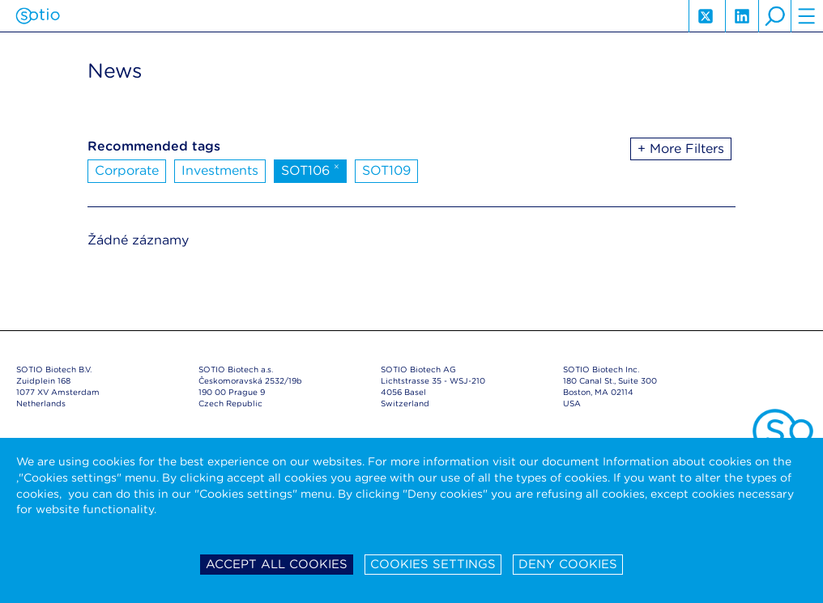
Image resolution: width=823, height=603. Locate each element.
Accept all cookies (277, 564)
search (774, 16)
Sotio (37, 16)
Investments (219, 170)
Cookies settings (433, 564)
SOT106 (310, 169)
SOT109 (386, 170)
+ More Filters (681, 148)
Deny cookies (567, 564)
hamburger (807, 16)
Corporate (127, 170)
